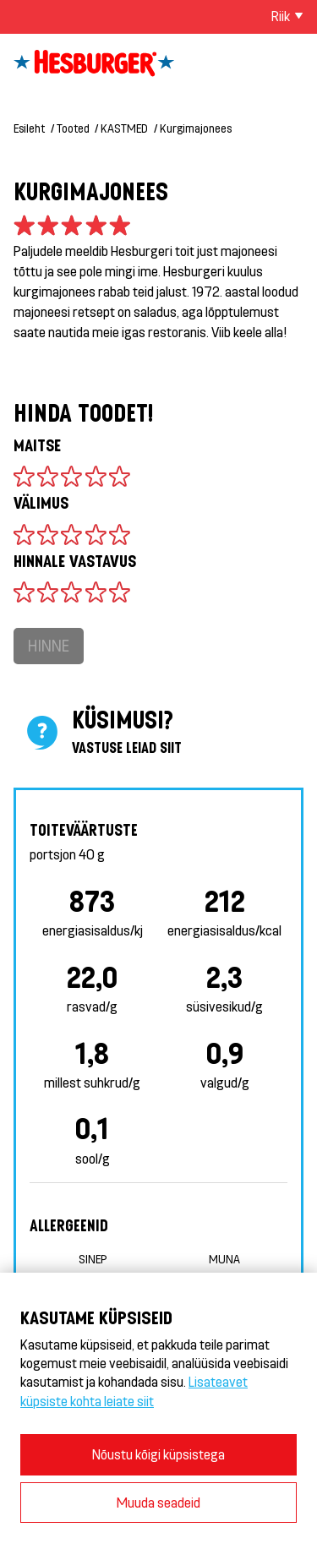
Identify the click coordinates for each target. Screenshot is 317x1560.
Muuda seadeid (158, 1502)
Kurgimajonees (196, 128)
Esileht (29, 128)
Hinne (48, 645)
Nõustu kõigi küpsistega (158, 1454)
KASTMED (124, 128)
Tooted (73, 128)
